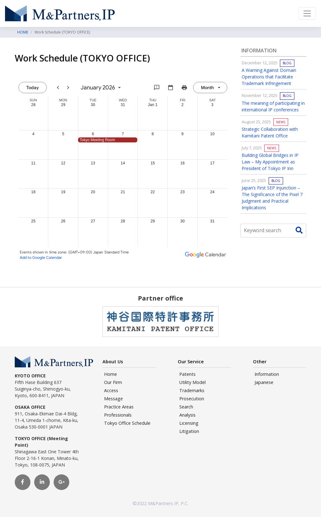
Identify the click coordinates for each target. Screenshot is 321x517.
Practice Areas (119, 407)
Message (113, 399)
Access (111, 390)
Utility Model (192, 382)
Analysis (187, 415)
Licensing (188, 423)
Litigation (189, 431)
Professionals (118, 415)
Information (267, 374)
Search (186, 407)
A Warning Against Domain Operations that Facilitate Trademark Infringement (269, 76)
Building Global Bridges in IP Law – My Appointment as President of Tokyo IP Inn (270, 161)
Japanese (264, 382)
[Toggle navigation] (307, 13)
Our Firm (113, 382)
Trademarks (191, 390)
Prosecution (191, 399)
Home (110, 374)
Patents (187, 374)
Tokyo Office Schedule (127, 423)
